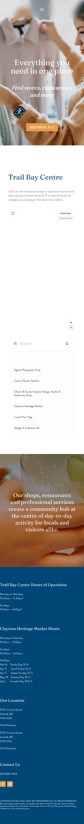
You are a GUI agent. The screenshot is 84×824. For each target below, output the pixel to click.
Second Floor (66, 218)
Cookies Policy (70, 806)
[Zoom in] (71, 322)
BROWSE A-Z (42, 127)
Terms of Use (45, 803)
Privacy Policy (54, 806)
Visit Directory (8, 725)
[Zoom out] (71, 327)
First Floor (65, 213)
